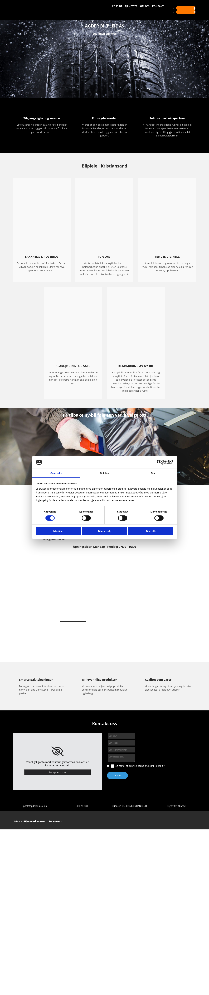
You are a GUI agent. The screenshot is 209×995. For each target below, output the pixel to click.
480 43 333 (82, 805)
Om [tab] (153, 473)
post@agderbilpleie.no (35, 805)
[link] (57, 751)
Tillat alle (151, 531)
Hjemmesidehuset (34, 821)
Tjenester (131, 6)
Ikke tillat (58, 531)
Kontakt (158, 6)
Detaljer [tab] (104, 473)
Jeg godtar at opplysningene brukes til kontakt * (140, 765)
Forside (117, 6)
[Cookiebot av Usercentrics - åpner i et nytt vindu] (159, 462)
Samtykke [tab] (56, 473)
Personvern (55, 821)
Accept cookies (57, 772)
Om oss (144, 6)
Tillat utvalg (104, 531)
